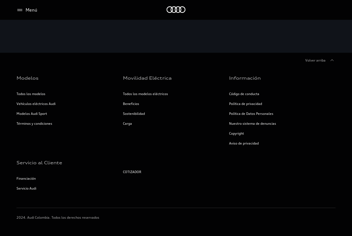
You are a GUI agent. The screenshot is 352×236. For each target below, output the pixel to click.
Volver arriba (320, 60)
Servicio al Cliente (39, 162)
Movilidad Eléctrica (147, 78)
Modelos (27, 78)
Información (245, 78)
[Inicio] (176, 10)
